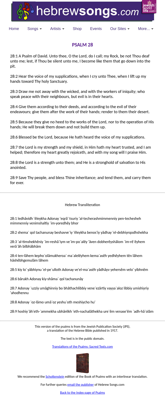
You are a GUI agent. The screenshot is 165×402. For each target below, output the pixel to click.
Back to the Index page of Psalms (82, 393)
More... (144, 29)
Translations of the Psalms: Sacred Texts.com (82, 347)
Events (96, 29)
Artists (55, 29)
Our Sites (118, 29)
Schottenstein (55, 377)
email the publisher (80, 385)
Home (14, 29)
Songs (32, 29)
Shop (77, 29)
